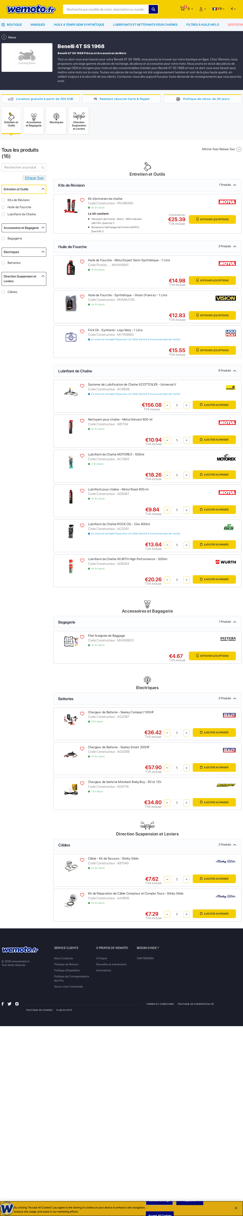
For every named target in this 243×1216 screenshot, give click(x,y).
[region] (121, 1208)
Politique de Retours (66, 965)
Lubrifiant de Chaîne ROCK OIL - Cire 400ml (119, 525)
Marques (38, 24)
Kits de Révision (19, 201)
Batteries (14, 264)
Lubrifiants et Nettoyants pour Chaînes (145, 24)
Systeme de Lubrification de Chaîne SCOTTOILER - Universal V (132, 385)
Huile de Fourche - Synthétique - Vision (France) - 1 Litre (127, 296)
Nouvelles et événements (111, 965)
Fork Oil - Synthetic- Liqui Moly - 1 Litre (115, 331)
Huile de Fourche (19, 208)
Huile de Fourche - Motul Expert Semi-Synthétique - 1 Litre (129, 261)
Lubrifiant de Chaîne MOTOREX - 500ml (116, 455)
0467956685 (145, 959)
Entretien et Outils (16, 190)
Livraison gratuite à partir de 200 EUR (45, 99)
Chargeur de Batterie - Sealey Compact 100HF (121, 713)
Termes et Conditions (160, 1005)
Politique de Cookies (39, 1011)
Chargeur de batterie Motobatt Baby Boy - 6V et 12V (124, 783)
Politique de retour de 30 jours (206, 99)
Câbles (12, 293)
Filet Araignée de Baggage (106, 637)
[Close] (236, 1208)
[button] (190, 9)
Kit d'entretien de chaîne (105, 200)
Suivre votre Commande (68, 987)
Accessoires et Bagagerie (21, 229)
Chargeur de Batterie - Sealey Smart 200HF (119, 748)
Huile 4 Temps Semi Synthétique (79, 24)
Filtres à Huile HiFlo (202, 24)
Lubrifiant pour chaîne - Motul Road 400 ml (118, 490)
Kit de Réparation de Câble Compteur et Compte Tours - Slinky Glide (135, 894)
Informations (103, 971)
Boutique (12, 24)
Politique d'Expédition (67, 971)
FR (217, 9)
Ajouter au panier (213, 406)
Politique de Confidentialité (196, 1005)
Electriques (11, 253)
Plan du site (64, 1011)
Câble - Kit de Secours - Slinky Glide (113, 860)
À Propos (101, 959)
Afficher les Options (211, 220)
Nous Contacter (63, 959)
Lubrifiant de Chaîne (22, 215)
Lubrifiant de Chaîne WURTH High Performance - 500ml (127, 560)
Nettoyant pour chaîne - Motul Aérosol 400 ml (120, 420)
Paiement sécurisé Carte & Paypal (124, 99)
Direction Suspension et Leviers (20, 280)
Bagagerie (15, 239)
